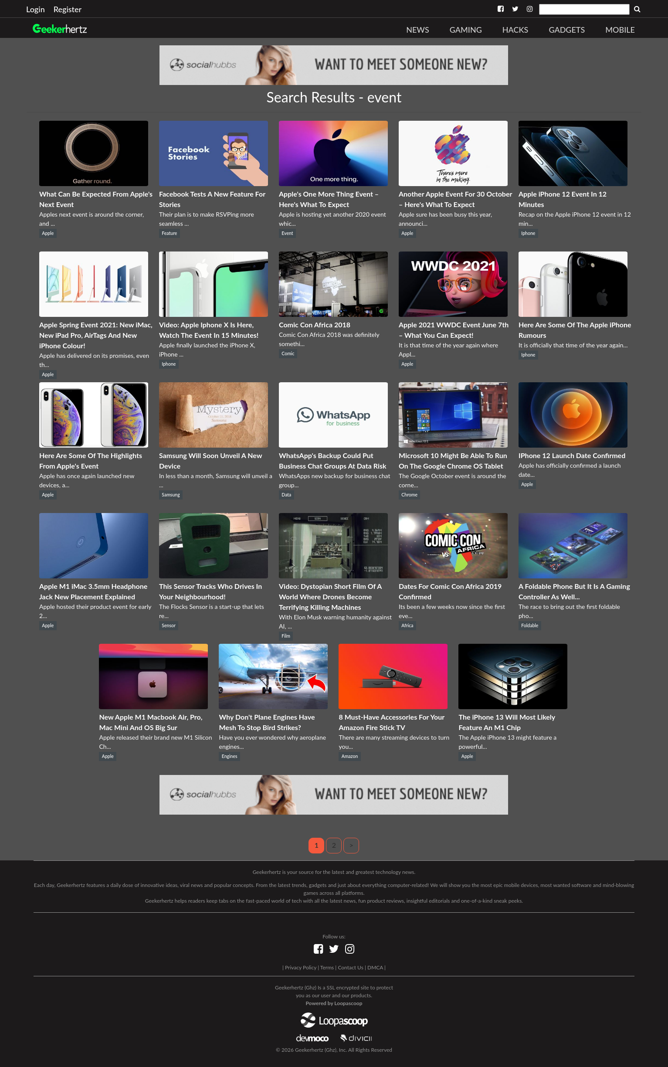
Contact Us (350, 967)
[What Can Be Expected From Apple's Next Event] (93, 183)
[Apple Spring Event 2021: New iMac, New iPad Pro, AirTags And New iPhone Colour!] (93, 314)
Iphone (528, 233)
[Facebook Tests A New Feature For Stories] (213, 183)
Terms (327, 967)
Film (285, 636)
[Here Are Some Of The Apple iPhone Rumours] (573, 314)
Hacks (515, 29)
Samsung (171, 494)
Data (286, 494)
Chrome (409, 494)
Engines (229, 756)
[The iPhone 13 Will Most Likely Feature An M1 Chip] (512, 706)
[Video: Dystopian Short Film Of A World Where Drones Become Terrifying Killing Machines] (333, 575)
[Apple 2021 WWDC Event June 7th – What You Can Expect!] (453, 314)
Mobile (620, 29)
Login (35, 9)
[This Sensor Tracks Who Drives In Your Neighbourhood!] (213, 575)
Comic (287, 353)
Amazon (350, 756)
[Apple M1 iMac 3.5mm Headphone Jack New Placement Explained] (93, 575)
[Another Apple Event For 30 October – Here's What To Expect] (453, 183)
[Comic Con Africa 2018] (333, 314)
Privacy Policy (300, 967)
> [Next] (351, 845)
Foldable (529, 625)
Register (67, 9)
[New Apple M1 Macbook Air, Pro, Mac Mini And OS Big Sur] (153, 706)
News (417, 29)
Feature (169, 233)
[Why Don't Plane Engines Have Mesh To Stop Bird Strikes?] (273, 706)
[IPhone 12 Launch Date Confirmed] (573, 445)
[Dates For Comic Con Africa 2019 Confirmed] (453, 575)
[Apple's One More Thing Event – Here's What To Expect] (333, 183)
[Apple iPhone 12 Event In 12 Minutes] (573, 183)
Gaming (466, 29)
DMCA (375, 967)
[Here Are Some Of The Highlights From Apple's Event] (93, 445)
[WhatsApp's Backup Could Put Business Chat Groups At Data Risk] (333, 445)
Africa (407, 625)
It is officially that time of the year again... (573, 345)
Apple (48, 233)
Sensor (169, 625)
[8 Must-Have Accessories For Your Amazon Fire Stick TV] (393, 706)
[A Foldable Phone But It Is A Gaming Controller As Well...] (573, 575)
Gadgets (567, 29)
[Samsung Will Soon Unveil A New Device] (213, 445)
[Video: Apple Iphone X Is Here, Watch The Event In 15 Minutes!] (213, 314)
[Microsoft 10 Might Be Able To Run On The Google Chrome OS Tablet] (453, 445)
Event (287, 233)
